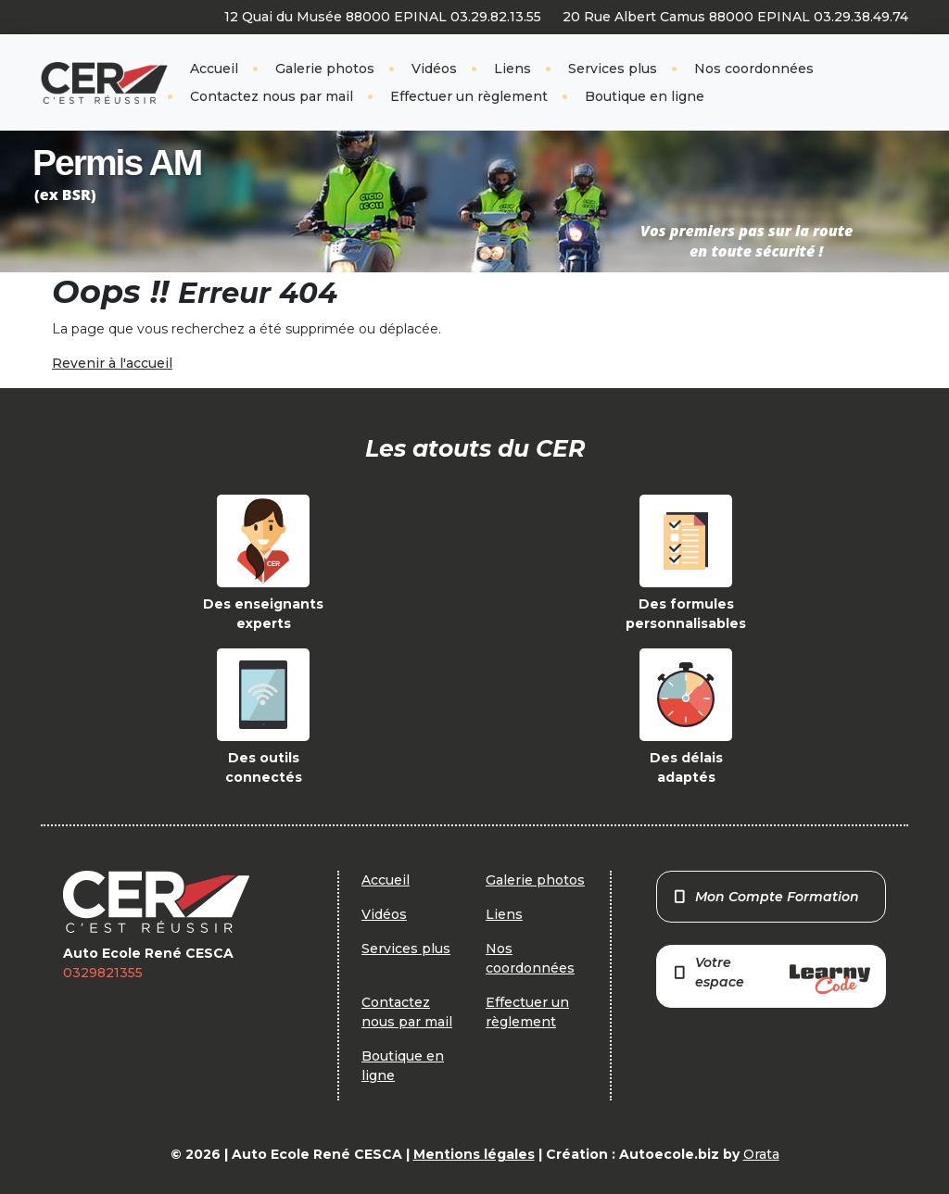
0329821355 (103, 972)
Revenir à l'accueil (112, 363)
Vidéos (434, 68)
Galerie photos (324, 68)
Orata (761, 1154)
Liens (512, 68)
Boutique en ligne (644, 96)
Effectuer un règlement (469, 96)
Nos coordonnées (754, 68)
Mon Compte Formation (766, 896)
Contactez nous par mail (271, 96)
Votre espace (771, 974)
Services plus (612, 68)
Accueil (214, 68)
